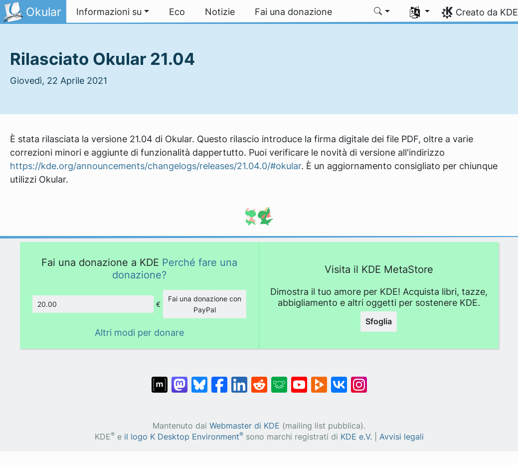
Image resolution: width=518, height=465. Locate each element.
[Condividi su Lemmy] (279, 380)
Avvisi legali (401, 437)
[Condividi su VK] (339, 380)
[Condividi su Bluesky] (199, 380)
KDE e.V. (356, 437)
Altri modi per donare (139, 332)
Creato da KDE (487, 12)
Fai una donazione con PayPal (204, 304)
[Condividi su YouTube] (299, 380)
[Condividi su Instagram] (359, 380)
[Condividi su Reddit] (259, 380)
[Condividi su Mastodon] (179, 380)
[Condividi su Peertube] (319, 380)
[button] (112, 12)
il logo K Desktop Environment (183, 437)
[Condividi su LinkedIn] (239, 380)
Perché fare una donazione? (174, 268)
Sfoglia (378, 321)
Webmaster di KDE (244, 426)
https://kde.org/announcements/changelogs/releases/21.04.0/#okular (155, 166)
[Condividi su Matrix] (160, 380)
